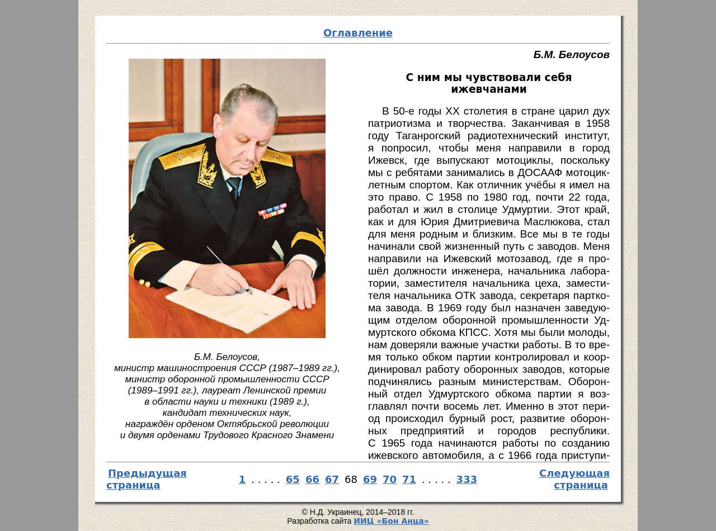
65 (293, 479)
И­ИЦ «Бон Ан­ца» (391, 520)
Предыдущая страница (146, 479)
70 (390, 479)
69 (370, 479)
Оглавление (358, 33)
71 (409, 479)
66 (312, 479)
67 (332, 479)
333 (467, 479)
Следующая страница (574, 479)
